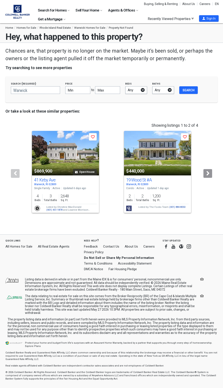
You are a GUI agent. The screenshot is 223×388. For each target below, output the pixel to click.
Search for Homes (54, 10)
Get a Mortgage (51, 19)
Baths (156, 83)
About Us (188, 3)
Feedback (91, 246)
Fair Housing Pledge (123, 269)
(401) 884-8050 (177, 207)
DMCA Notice (93, 269)
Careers (205, 3)
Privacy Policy (94, 252)
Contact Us (111, 246)
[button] (209, 18)
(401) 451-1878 (54, 209)
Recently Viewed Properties (171, 19)
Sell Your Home (88, 10)
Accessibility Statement (135, 263)
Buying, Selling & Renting (161, 3)
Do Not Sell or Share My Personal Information (119, 258)
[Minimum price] (77, 90)
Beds (128, 83)
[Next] (207, 173)
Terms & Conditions (98, 263)
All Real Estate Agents (53, 246)
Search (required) (23, 83)
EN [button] (217, 4)
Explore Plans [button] (33, 346)
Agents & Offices (123, 10)
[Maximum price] (107, 90)
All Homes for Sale (18, 246)
